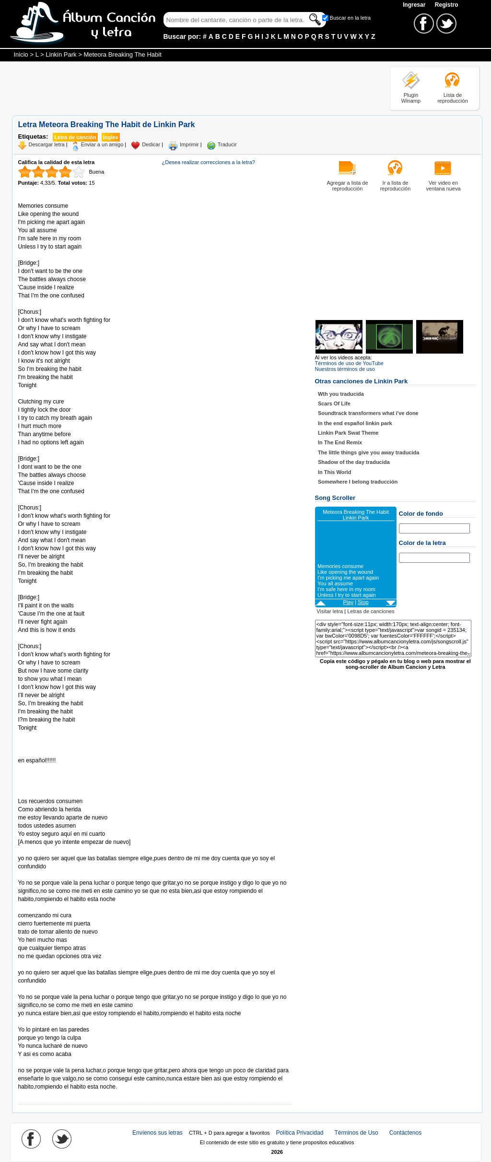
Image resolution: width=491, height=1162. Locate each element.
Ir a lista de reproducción (395, 185)
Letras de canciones (370, 611)
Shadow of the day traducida (354, 462)
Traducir (227, 144)
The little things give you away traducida (369, 452)
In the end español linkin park (355, 423)
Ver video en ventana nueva (443, 185)
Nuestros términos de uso (345, 369)
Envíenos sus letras (157, 1132)
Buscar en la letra (350, 18)
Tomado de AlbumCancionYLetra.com (58, 1021)
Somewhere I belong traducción (357, 482)
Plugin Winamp (411, 98)
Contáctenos (405, 1132)
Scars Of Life (334, 403)
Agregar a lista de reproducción (347, 185)
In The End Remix (340, 442)
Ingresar (415, 4)
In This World (334, 472)
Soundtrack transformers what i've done (368, 413)
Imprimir (189, 144)
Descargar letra (47, 144)
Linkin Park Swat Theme (348, 433)
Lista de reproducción (452, 98)
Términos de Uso (356, 1132)
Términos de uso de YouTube (349, 363)
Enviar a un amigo (102, 144)
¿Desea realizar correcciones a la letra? (208, 162)
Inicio (21, 54)
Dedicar (151, 144)
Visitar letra (329, 611)
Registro (446, 4)
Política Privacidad (300, 1132)
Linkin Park (61, 54)
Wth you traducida (341, 394)
